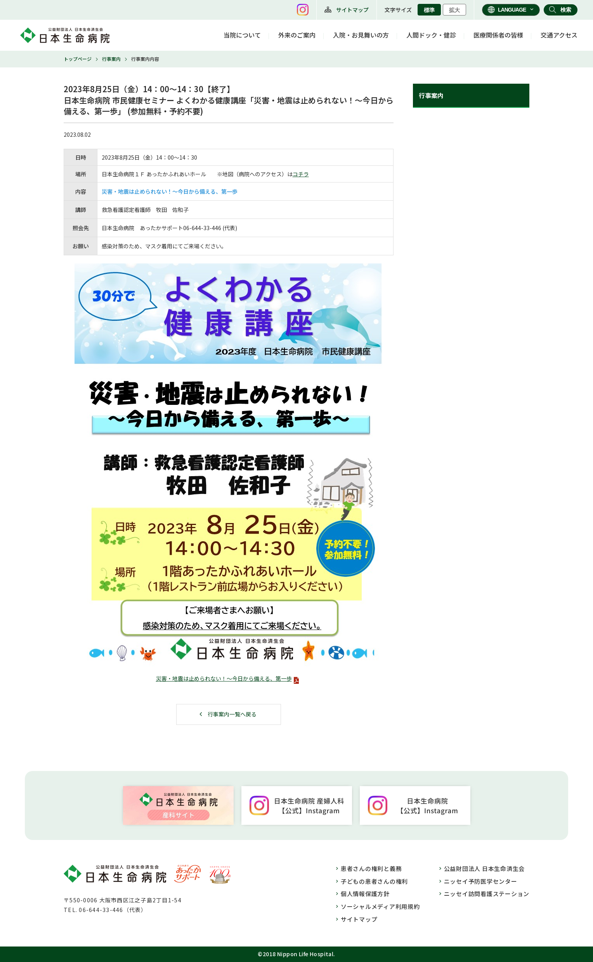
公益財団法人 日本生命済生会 (484, 868)
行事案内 (111, 58)
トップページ (78, 58)
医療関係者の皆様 (498, 35)
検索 (565, 10)
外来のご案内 (297, 35)
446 (216, 228)
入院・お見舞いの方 (361, 35)
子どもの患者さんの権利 (374, 881)
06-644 (192, 228)
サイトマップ (352, 10)
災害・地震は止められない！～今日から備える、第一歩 (224, 678)
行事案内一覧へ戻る (232, 714)
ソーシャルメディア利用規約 (380, 906)
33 (206, 228)
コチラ (301, 174)
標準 (429, 10)
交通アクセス (559, 35)
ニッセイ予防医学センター (480, 881)
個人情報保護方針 (365, 894)
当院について (242, 35)
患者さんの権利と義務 (371, 868)
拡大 (454, 10)
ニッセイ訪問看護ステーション (487, 894)
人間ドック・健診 (431, 35)
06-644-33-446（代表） (113, 910)
